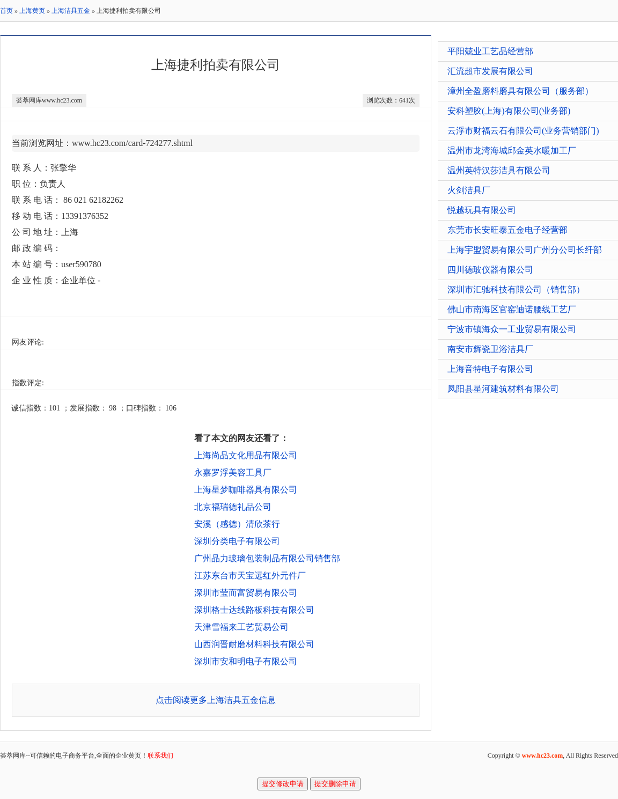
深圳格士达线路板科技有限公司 (254, 609)
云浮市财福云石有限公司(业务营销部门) (523, 130)
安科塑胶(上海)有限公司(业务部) (508, 110)
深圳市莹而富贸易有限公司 (245, 592)
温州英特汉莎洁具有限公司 (498, 170)
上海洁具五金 (71, 10)
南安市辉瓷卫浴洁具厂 (490, 349)
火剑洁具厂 (468, 190)
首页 (6, 10)
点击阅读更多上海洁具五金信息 (216, 700)
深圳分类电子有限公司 (237, 541)
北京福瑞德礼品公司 (232, 506)
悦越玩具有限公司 (481, 210)
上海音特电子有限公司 (490, 368)
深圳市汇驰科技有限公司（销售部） (516, 289)
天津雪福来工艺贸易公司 (241, 627)
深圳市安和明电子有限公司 (245, 661)
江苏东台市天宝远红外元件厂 (250, 575)
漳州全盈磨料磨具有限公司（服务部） (520, 91)
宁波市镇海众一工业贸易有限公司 (511, 329)
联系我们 (160, 755)
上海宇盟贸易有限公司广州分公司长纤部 (524, 249)
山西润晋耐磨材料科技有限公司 (254, 644)
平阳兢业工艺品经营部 (490, 51)
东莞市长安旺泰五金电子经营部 (507, 229)
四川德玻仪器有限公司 (490, 269)
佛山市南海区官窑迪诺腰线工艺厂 (511, 309)
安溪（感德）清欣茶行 (237, 524)
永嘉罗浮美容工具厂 (232, 472)
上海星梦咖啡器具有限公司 (245, 489)
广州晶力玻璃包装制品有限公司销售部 (267, 558)
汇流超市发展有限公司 (490, 71)
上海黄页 (32, 10)
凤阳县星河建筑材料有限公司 (503, 388)
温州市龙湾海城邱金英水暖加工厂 (511, 150)
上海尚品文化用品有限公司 (245, 455)
